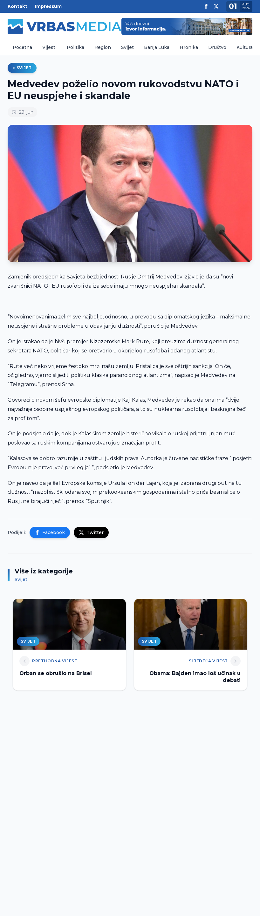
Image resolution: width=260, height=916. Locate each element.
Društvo (217, 47)
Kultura (244, 47)
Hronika (189, 47)
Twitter (91, 532)
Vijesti (49, 47)
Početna (22, 47)
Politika (75, 47)
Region (102, 47)
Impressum (48, 6)
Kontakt (17, 6)
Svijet (127, 47)
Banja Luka (156, 47)
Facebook (50, 532)
